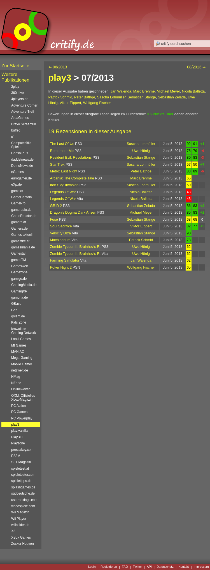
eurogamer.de (21, 178)
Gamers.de (19, 228)
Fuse (54, 219)
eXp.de (16, 184)
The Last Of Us (62, 144)
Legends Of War (63, 192)
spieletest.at (20, 468)
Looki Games (21, 339)
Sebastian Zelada (172, 97)
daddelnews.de (22, 159)
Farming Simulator (65, 260)
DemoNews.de (22, 166)
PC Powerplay (21, 418)
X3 (13, 531)
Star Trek (57, 164)
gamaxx (17, 191)
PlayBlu (16, 437)
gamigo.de (19, 279)
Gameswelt (19, 266)
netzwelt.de (19, 370)
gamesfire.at (20, 241)
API (149, 567)
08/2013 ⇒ (196, 67)
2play (15, 87)
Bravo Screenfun (23, 124)
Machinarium (60, 240)
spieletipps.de (21, 481)
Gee (14, 310)
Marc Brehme (144, 91)
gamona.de (19, 297)
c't (13, 137)
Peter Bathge (84, 97)
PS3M (15, 456)
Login (92, 567)
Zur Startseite (15, 65)
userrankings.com (24, 500)
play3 (59, 78)
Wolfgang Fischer (97, 103)
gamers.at (18, 222)
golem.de (18, 316)
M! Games (19, 345)
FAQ (125, 567)
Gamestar (18, 253)
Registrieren (109, 567)
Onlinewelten (21, 389)
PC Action (18, 406)
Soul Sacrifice (61, 226)
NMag (15, 377)
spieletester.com (23, 475)
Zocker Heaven (22, 544)
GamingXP (19, 291)
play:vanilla (19, 431)
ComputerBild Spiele (21, 145)
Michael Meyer (168, 91)
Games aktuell (21, 235)
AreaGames (20, 118)
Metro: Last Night (63, 171)
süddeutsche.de (23, 493)
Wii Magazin (20, 512)
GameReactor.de (23, 216)
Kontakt (183, 567)
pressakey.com (22, 450)
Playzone (18, 443)
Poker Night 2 (61, 267)
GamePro (18, 203)
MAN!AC (17, 352)
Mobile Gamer (21, 364)
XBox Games (21, 537)
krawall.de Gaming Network (23, 331)
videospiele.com (23, 506)
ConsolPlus (19, 153)
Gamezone (19, 272)
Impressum (201, 567)
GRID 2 (56, 206)
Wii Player (18, 519)
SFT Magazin (21, 462)
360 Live (17, 93)
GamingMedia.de (23, 285)
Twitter (137, 567)
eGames (17, 172)
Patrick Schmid (60, 97)
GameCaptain (21, 197)
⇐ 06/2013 (57, 67)
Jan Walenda (120, 91)
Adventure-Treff (22, 112)
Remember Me (62, 151)
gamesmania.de (23, 247)
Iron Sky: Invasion (64, 185)
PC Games (19, 412)
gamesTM (18, 260)
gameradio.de (21, 210)
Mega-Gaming (21, 358)
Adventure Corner (24, 105)
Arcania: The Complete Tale (72, 178)
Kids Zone (18, 322)
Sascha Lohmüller (111, 97)
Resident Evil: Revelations (71, 157)
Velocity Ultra (60, 233)
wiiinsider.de (20, 525)
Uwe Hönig (141, 151)
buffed (15, 130)
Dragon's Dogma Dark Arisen (73, 212)
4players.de (19, 99)
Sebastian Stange (142, 97)
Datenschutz (165, 567)
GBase (16, 304)
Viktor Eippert (70, 103)
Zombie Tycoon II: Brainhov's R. (75, 246)
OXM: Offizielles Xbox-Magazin (23, 397)
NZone (16, 383)
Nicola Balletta (193, 91)
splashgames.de (23, 487)
